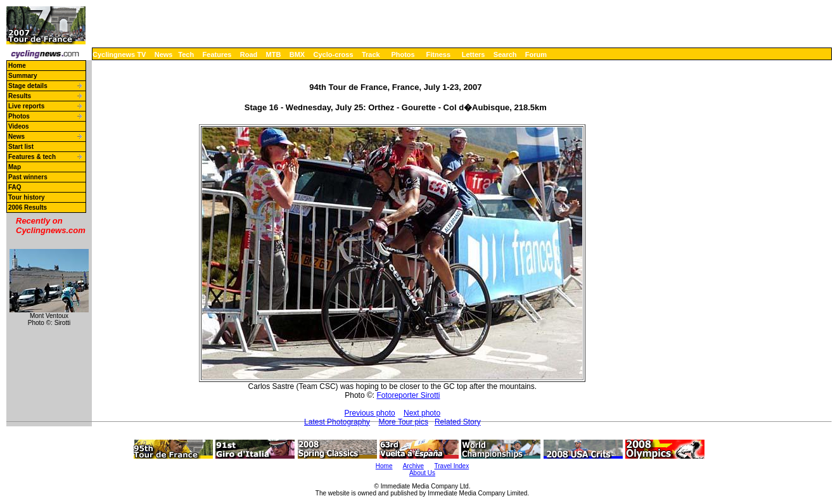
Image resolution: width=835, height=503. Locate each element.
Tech (186, 54)
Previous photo (370, 413)
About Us (422, 472)
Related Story (458, 421)
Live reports (26, 106)
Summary (22, 75)
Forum (536, 54)
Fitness (438, 54)
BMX (297, 54)
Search (505, 54)
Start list (21, 146)
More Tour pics (403, 421)
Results (19, 95)
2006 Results (27, 207)
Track (371, 54)
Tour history (26, 197)
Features (217, 54)
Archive (413, 465)
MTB (273, 54)
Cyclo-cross (334, 54)
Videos (18, 126)
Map (14, 166)
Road (249, 54)
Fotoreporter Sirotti (408, 395)
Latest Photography (337, 421)
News (164, 54)
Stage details (28, 85)
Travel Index (452, 465)
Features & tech (32, 156)
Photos (402, 54)
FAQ (15, 187)
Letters (473, 54)
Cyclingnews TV (119, 54)
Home (17, 65)
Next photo (422, 413)
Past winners (28, 177)
